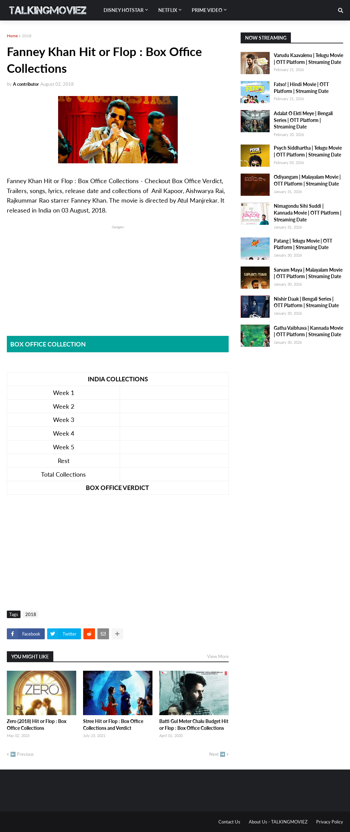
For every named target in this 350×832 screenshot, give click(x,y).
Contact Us (229, 821)
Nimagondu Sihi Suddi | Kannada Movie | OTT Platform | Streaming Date (307, 212)
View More (218, 656)
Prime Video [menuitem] (207, 10)
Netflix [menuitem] (167, 10)
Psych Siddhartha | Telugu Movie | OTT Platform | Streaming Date (308, 151)
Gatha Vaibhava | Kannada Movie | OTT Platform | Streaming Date (308, 331)
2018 (26, 35)
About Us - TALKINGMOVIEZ (278, 821)
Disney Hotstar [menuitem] (124, 10)
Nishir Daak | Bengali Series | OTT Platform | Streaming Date (306, 302)
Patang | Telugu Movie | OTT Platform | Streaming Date (303, 244)
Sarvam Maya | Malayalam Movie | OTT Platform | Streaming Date (308, 273)
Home (12, 35)
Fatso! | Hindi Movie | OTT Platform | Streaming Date (301, 87)
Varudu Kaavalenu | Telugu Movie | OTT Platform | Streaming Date (308, 58)
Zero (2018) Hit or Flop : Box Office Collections (36, 724)
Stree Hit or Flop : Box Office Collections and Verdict (113, 724)
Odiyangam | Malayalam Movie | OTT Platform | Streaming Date (307, 180)
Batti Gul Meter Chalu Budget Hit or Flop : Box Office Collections (193, 724)
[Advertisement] (118, 278)
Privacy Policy (329, 821)
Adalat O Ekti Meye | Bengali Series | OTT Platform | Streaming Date (303, 119)
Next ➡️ (217, 754)
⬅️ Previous (22, 754)
